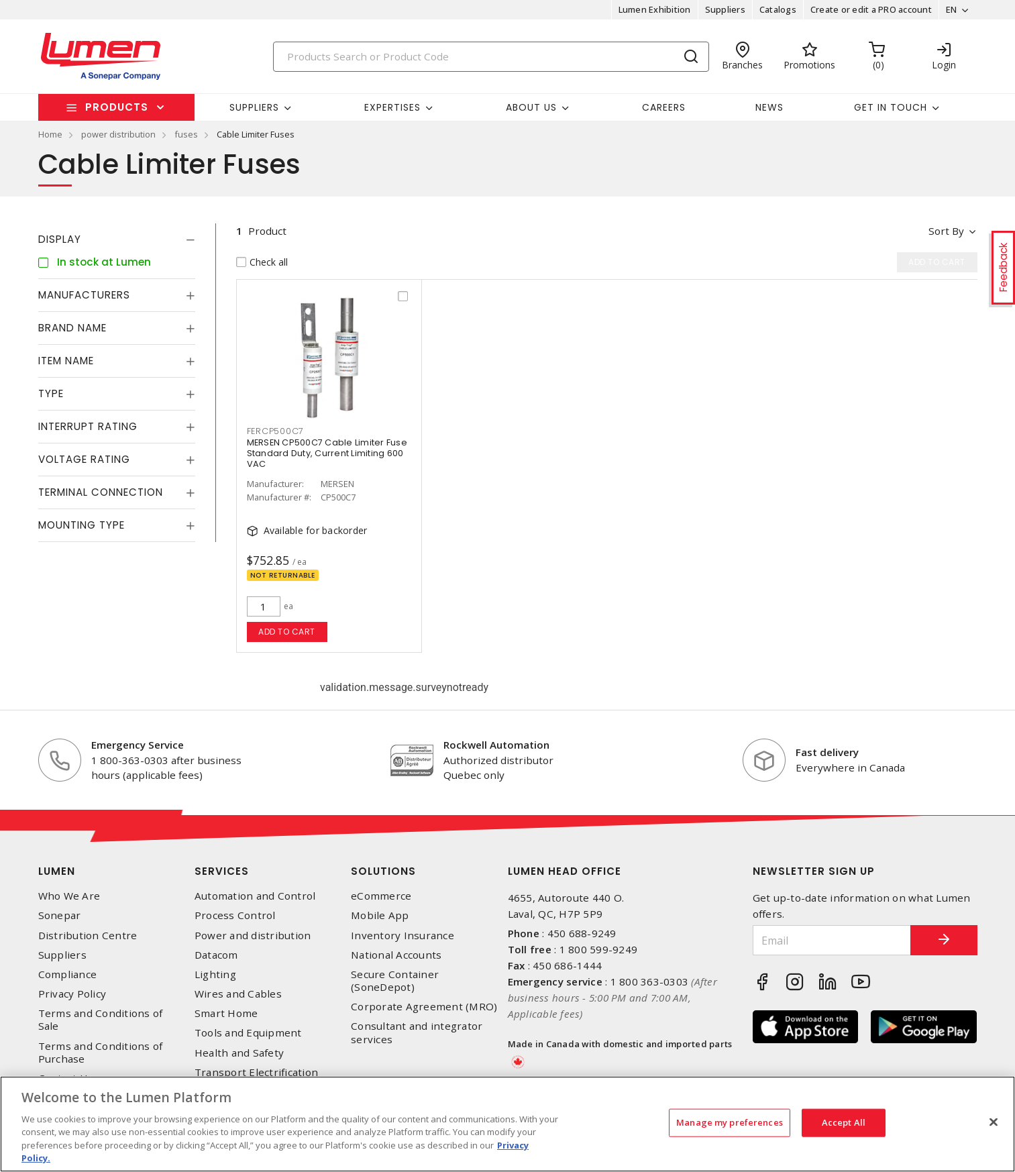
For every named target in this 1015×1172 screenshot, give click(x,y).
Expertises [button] (392, 107)
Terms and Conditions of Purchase (100, 1052)
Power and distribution (253, 935)
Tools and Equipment (248, 1032)
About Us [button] (531, 107)
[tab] (116, 239)
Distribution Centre (88, 935)
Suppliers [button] (254, 107)
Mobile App (380, 915)
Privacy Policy (72, 994)
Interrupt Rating (88, 426)
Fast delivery (827, 752)
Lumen (56, 871)
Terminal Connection (100, 492)
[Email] (832, 940)
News (769, 107)
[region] (507, 1124)
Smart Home (226, 1013)
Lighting (215, 974)
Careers (664, 107)
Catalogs (777, 9)
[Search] (491, 57)
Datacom (216, 955)
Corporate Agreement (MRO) (424, 1006)
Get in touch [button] (890, 107)
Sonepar (59, 915)
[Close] (993, 1122)
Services (222, 871)
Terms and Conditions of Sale (100, 1019)
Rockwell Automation (496, 744)
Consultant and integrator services (416, 1032)
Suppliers (725, 9)
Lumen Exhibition (655, 9)
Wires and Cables (238, 994)
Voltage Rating (84, 459)
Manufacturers (84, 295)
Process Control (235, 915)
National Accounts (396, 955)
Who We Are (69, 896)
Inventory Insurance (402, 935)
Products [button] (116, 107)
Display (59, 239)
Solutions (383, 871)
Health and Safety (239, 1053)
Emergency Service (137, 744)
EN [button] (951, 9)
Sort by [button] (946, 230)
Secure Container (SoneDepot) (395, 981)
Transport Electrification (256, 1072)
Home (50, 134)
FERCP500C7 (276, 431)
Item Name (66, 361)
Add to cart (286, 631)
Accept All (843, 1122)
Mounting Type (81, 525)
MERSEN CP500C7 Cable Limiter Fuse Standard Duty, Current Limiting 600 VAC (327, 453)
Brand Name (72, 328)
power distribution (118, 134)
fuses (186, 134)
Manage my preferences (729, 1122)
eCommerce (381, 896)
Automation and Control (255, 896)
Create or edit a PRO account (871, 9)
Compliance (67, 974)
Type (51, 393)
